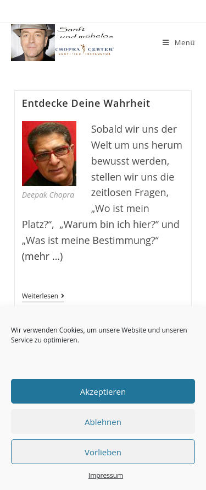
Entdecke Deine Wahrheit (86, 103)
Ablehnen (103, 421)
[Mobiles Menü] (179, 43)
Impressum (105, 475)
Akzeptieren (103, 391)
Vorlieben (103, 452)
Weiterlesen (43, 297)
